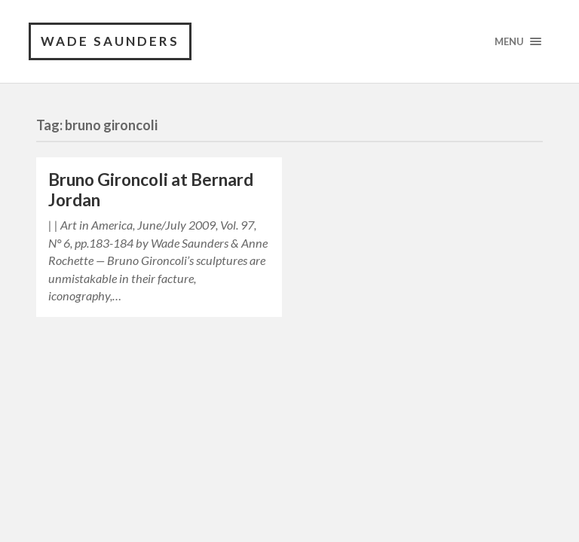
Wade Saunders (110, 41)
